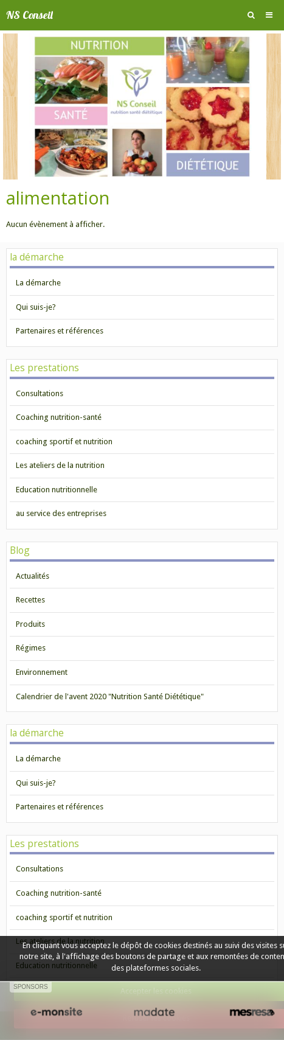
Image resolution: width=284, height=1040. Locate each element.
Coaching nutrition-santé (59, 417)
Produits (30, 624)
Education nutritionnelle (56, 489)
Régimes (31, 647)
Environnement (42, 672)
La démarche (38, 282)
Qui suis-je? (36, 307)
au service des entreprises (61, 513)
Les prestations (44, 367)
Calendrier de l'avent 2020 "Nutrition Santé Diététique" (110, 696)
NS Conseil (29, 15)
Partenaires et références (59, 330)
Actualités (32, 576)
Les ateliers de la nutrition (60, 465)
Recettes (30, 599)
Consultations (39, 393)
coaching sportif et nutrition (64, 441)
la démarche (37, 256)
